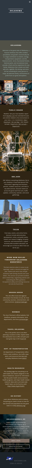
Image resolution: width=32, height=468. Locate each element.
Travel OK (23, 339)
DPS (22, 23)
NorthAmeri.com (20, 460)
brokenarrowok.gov (21, 302)
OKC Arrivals (22, 124)
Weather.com (10, 116)
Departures (16, 126)
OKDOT (24, 358)
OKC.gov (16, 177)
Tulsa (16, 229)
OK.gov (15, 23)
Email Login (16, 440)
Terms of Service (16, 463)
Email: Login (16, 29)
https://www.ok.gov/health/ (16, 386)
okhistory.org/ (21, 405)
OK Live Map (15, 122)
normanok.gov (23, 319)
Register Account (16, 446)
